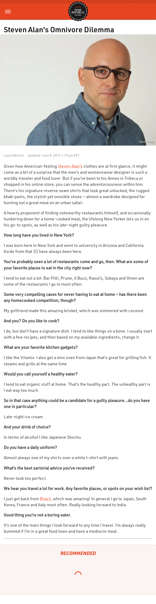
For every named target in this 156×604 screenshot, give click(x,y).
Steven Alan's (70, 166)
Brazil (45, 498)
